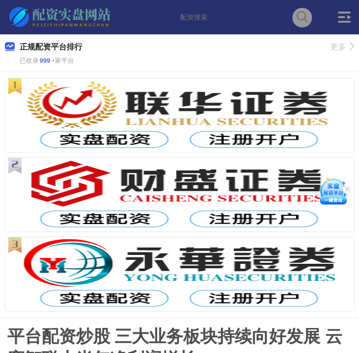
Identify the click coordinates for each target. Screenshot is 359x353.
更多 (342, 47)
